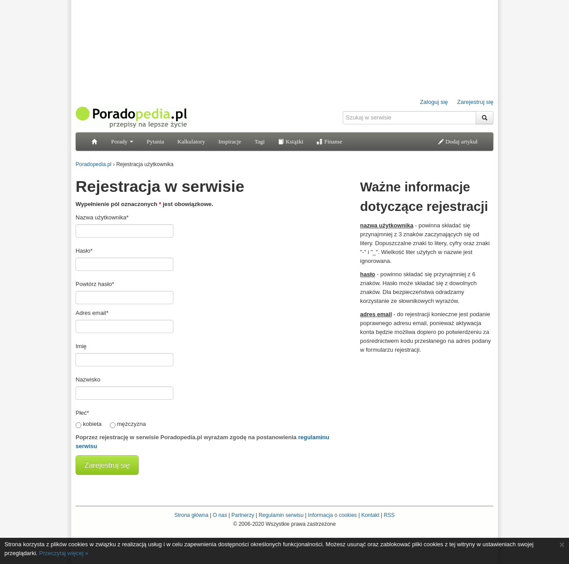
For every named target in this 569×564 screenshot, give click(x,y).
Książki (290, 141)
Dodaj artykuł (457, 141)
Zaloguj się (434, 102)
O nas (220, 515)
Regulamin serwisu (281, 515)
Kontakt (370, 515)
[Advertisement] (426, 414)
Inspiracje (229, 141)
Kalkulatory (191, 141)
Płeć (82, 412)
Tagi (259, 141)
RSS (389, 515)
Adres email (92, 313)
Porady (122, 141)
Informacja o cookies (332, 515)
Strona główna (191, 515)
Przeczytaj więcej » (63, 553)
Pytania (155, 141)
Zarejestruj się (475, 102)
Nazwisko (88, 379)
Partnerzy (242, 515)
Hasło (84, 250)
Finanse (329, 141)
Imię (81, 346)
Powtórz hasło (95, 284)
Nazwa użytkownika (102, 217)
